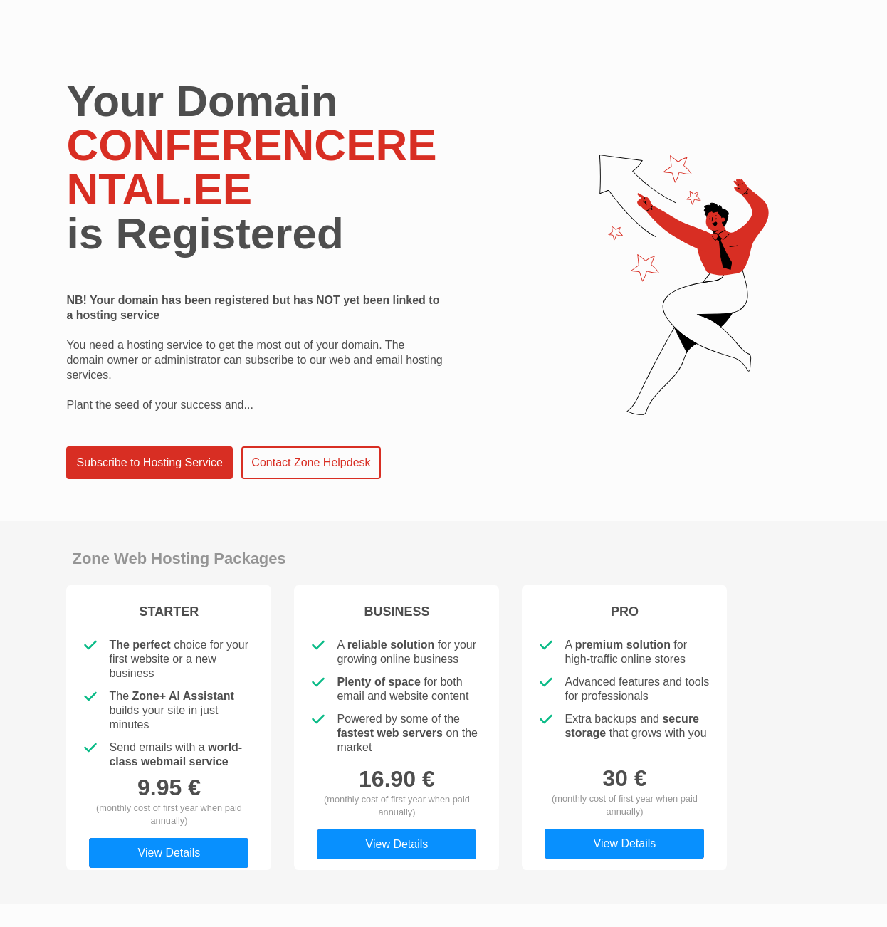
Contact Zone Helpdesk (310, 462)
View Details (169, 853)
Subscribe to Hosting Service (149, 462)
